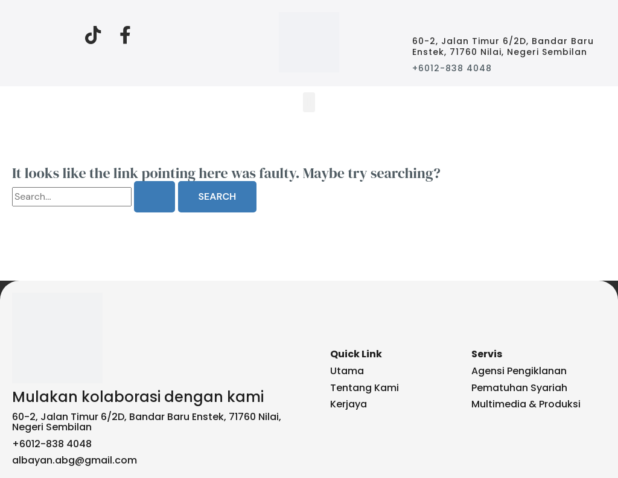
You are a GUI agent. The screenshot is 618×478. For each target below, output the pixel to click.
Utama (347, 371)
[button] (308, 102)
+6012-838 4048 (452, 68)
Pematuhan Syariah (519, 388)
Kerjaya (348, 404)
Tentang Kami (364, 388)
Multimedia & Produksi (526, 404)
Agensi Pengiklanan (519, 371)
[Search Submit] (154, 196)
